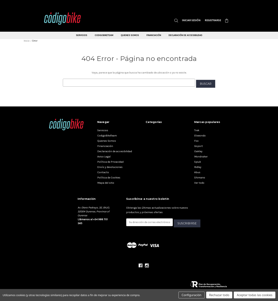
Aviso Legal (104, 155)
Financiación (153, 35)
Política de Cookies (108, 176)
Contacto (103, 171)
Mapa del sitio (105, 181)
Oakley (198, 150)
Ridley (197, 166)
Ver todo (199, 181)
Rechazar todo (219, 295)
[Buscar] (176, 21)
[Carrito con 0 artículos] (226, 21)
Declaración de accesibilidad (185, 35)
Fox (196, 139)
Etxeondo (200, 134)
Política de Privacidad (110, 160)
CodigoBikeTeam (104, 35)
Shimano (199, 176)
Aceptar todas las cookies (254, 295)
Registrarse (213, 20)
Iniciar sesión (191, 20)
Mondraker (201, 155)
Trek (196, 129)
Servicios (81, 35)
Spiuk (197, 160)
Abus (197, 171)
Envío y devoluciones (110, 166)
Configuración (192, 295)
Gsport (198, 145)
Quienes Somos (130, 35)
